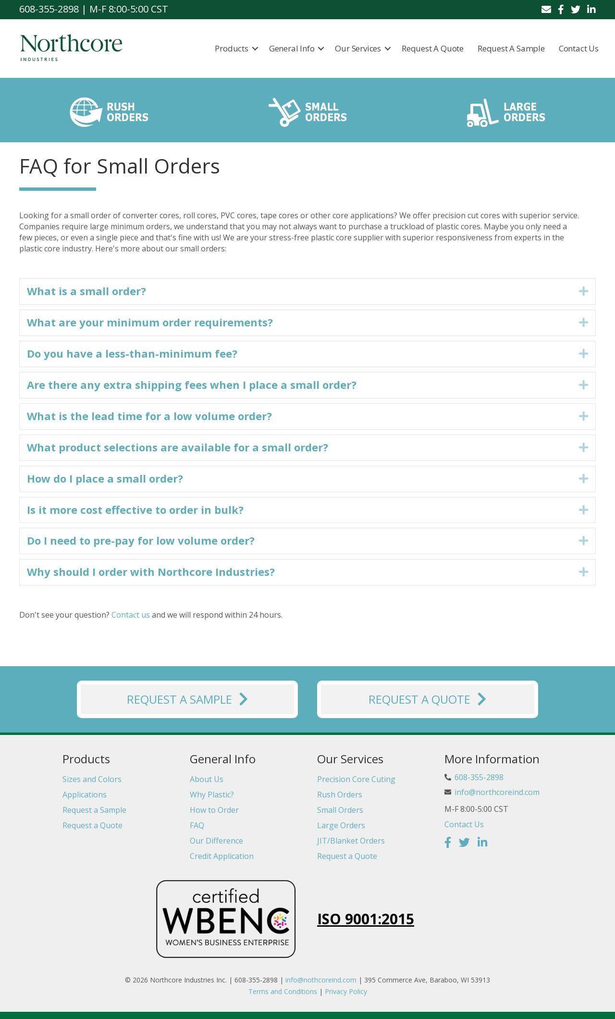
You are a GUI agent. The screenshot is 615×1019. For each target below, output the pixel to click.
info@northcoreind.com (497, 792)
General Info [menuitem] (292, 48)
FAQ (197, 825)
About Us (206, 779)
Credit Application (222, 856)
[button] (255, 48)
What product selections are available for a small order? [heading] (177, 447)
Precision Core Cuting (356, 779)
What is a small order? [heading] (86, 291)
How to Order (214, 810)
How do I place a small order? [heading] (105, 478)
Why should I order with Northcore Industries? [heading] (151, 571)
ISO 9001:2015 (365, 919)
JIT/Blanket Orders (351, 840)
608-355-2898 (479, 777)
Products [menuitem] (231, 48)
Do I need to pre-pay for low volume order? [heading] (141, 541)
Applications (84, 794)
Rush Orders (339, 794)
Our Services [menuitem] (358, 48)
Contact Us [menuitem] (579, 48)
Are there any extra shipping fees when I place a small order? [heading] (192, 384)
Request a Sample (94, 810)
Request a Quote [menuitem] (433, 48)
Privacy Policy (346, 991)
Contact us (130, 614)
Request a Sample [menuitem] (511, 48)
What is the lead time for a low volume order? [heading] (149, 416)
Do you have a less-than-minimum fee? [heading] (132, 353)
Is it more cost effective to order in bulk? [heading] (135, 509)
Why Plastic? (212, 794)
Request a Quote (92, 825)
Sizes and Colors (92, 779)
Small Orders (340, 810)
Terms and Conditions (282, 991)
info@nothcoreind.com (321, 979)
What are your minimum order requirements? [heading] (150, 322)
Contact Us (464, 824)
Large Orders (341, 825)
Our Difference (216, 840)
